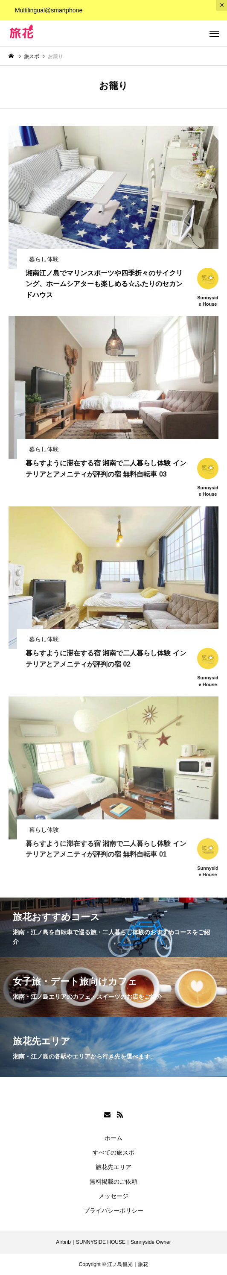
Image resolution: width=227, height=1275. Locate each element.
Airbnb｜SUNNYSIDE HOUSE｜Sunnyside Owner (113, 1242)
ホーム (113, 1138)
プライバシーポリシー (113, 1211)
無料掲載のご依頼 (113, 1181)
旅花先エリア (113, 1167)
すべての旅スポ (113, 1152)
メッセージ (113, 1196)
